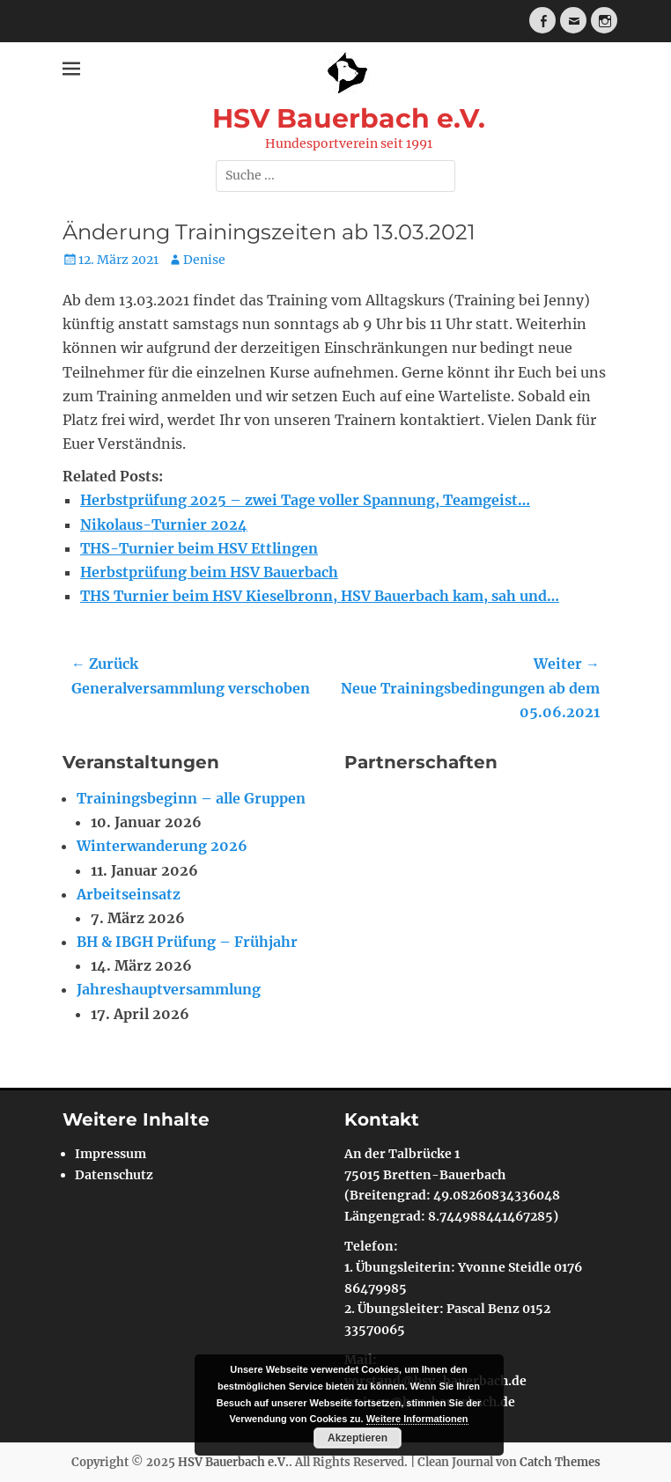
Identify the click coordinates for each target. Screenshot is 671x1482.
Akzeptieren (357, 1438)
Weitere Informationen (417, 1418)
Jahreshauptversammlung (169, 989)
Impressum (110, 1154)
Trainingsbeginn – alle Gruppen (191, 798)
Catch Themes (560, 1462)
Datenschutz (114, 1175)
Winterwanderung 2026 (162, 846)
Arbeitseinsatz (129, 894)
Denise (204, 260)
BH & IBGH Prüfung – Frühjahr (187, 941)
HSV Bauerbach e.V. (348, 118)
